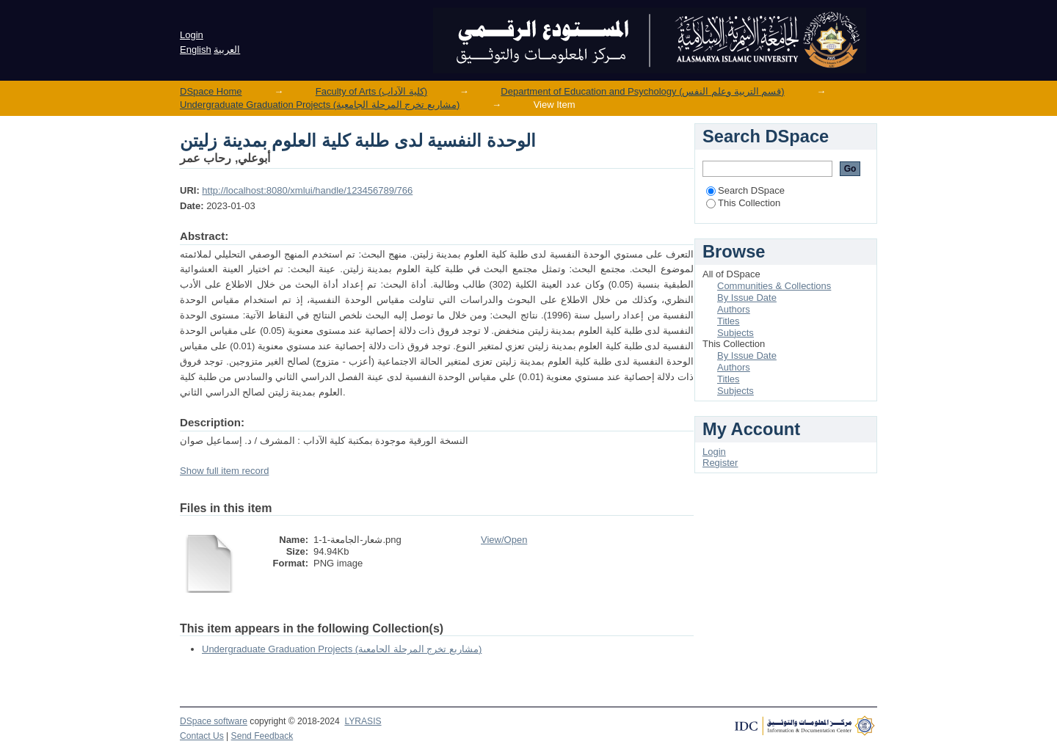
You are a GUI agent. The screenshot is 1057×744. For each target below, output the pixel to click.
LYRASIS (362, 721)
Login (191, 34)
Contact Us (202, 736)
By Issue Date (747, 297)
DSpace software (213, 721)
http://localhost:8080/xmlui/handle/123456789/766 (307, 190)
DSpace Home (211, 91)
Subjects (735, 332)
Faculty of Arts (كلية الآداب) (371, 91)
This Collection (743, 202)
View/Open (504, 539)
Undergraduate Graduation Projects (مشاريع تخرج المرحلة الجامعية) (320, 104)
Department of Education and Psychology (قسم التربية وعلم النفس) (642, 91)
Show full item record (224, 470)
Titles (728, 321)
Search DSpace (745, 190)
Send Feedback (262, 736)
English (195, 49)
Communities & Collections (774, 285)
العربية (227, 49)
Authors (733, 309)
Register (720, 462)
